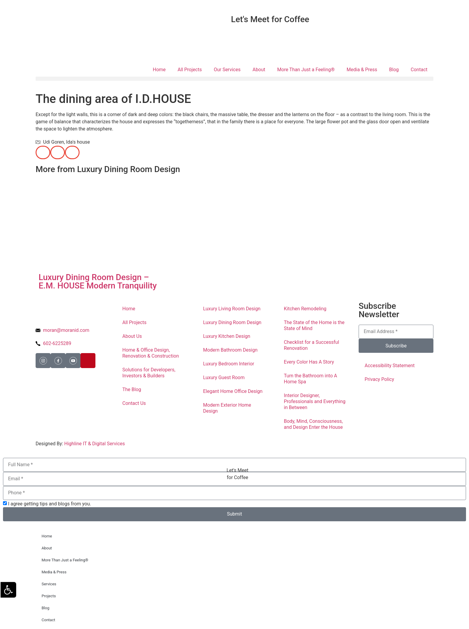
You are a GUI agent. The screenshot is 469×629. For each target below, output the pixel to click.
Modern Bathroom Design (230, 350)
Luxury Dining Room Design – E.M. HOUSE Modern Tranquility (98, 281)
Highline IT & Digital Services (94, 443)
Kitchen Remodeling (305, 309)
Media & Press (362, 69)
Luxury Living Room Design (232, 309)
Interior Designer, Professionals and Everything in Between (314, 401)
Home (159, 69)
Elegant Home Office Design (233, 391)
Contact (419, 69)
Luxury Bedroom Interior (228, 364)
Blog (394, 69)
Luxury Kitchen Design (226, 336)
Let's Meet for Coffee (270, 19)
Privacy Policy (379, 379)
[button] (234, 79)
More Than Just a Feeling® (306, 69)
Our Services (227, 69)
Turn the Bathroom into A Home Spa (310, 379)
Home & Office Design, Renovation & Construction (150, 353)
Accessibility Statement (390, 365)
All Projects (190, 69)
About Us (132, 336)
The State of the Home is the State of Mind (314, 325)
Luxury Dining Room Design (232, 322)
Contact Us (134, 403)
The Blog (131, 389)
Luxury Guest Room (224, 377)
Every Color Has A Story (309, 362)
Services (49, 584)
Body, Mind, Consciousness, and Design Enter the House (313, 424)
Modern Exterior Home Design (227, 408)
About (258, 69)
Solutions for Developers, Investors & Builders (148, 373)
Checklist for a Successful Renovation (311, 345)
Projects (49, 596)
